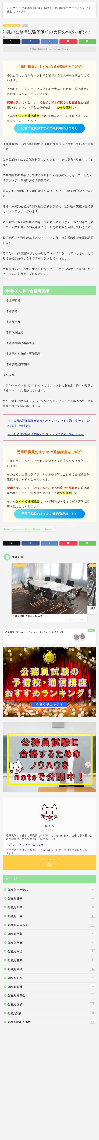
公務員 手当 (51, 951)
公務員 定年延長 (51, 925)
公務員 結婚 (51, 969)
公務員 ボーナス (51, 889)
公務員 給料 (51, 977)
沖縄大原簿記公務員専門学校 (17, 529)
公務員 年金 (51, 942)
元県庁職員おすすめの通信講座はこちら (49, 128)
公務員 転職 (51, 986)
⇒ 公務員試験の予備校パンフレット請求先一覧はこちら (46, 434)
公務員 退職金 (51, 995)
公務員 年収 (51, 933)
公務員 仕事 (51, 898)
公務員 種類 (51, 960)
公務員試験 (51, 1013)
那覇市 (49, 529)
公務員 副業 (51, 907)
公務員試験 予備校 (11, 26)
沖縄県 (38, 529)
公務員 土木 (51, 916)
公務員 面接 (51, 1004)
